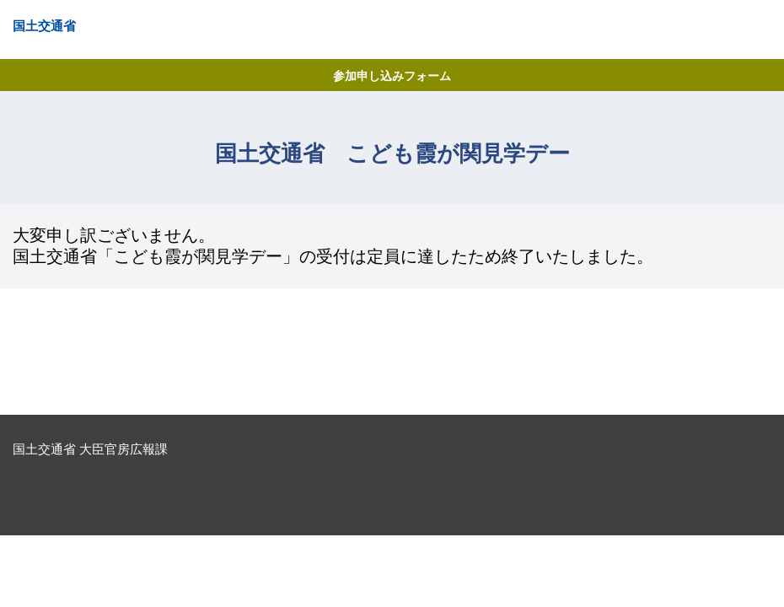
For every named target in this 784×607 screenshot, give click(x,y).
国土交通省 (44, 26)
